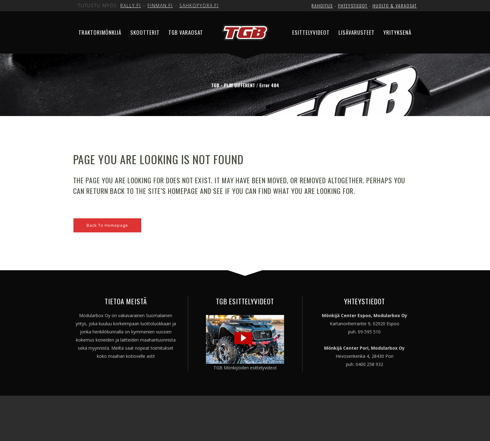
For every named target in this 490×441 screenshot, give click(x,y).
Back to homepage (107, 225)
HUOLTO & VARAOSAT (394, 5)
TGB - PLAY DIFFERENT (233, 85)
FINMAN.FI (160, 5)
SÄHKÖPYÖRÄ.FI (199, 5)
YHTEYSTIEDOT (353, 5)
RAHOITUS (322, 5)
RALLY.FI (130, 5)
